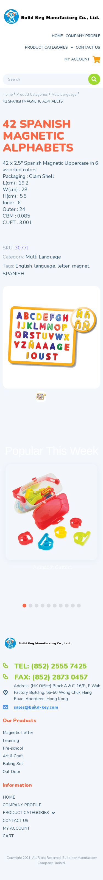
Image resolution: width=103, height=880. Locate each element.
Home (8, 94)
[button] (24, 605)
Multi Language (64, 94)
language (44, 266)
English (23, 266)
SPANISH (13, 273)
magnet (80, 266)
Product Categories (32, 94)
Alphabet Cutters (52, 567)
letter (63, 266)
